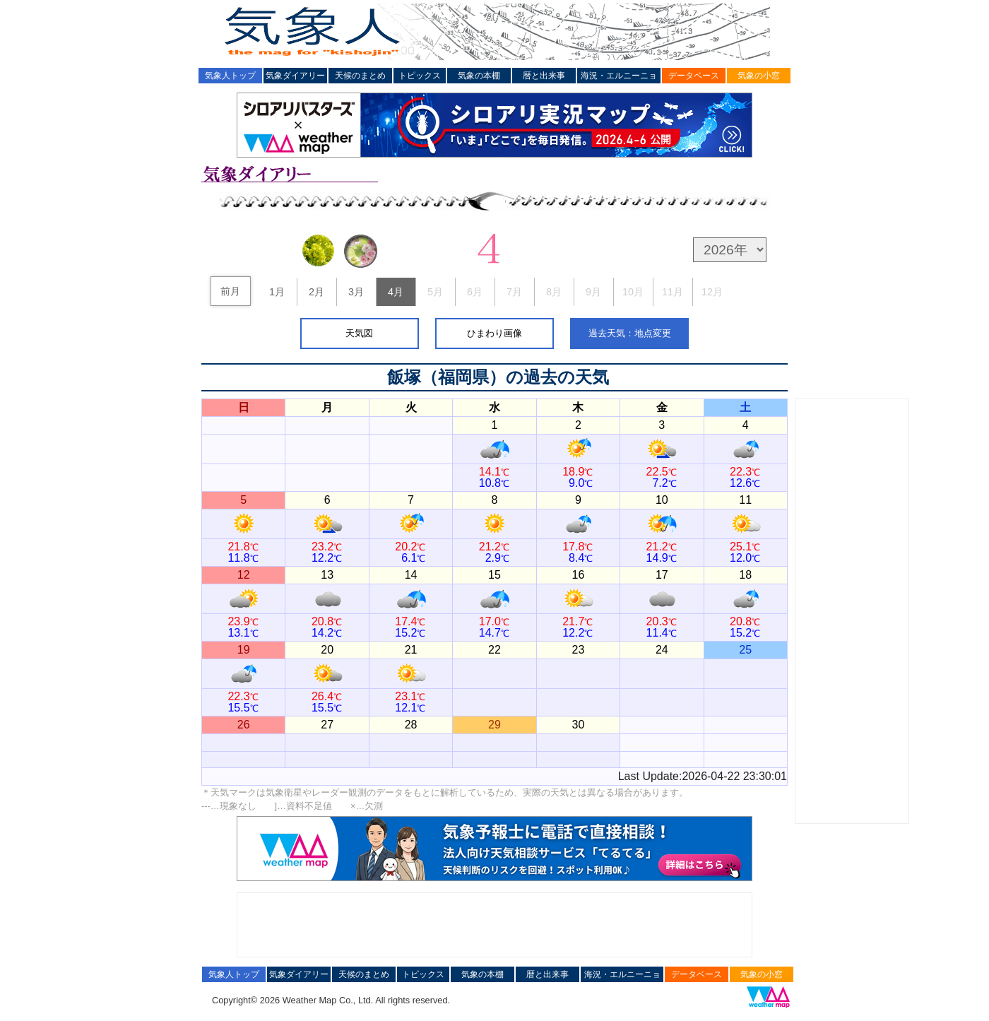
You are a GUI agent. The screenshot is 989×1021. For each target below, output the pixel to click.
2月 (316, 292)
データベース (693, 76)
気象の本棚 (479, 76)
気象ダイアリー (295, 76)
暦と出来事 (544, 76)
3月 (356, 292)
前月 (230, 291)
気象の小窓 (759, 76)
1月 (277, 292)
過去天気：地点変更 (629, 333)
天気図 (359, 333)
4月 (395, 292)
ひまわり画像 (494, 333)
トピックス (419, 76)
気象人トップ (230, 76)
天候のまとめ (360, 76)
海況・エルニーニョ (619, 76)
